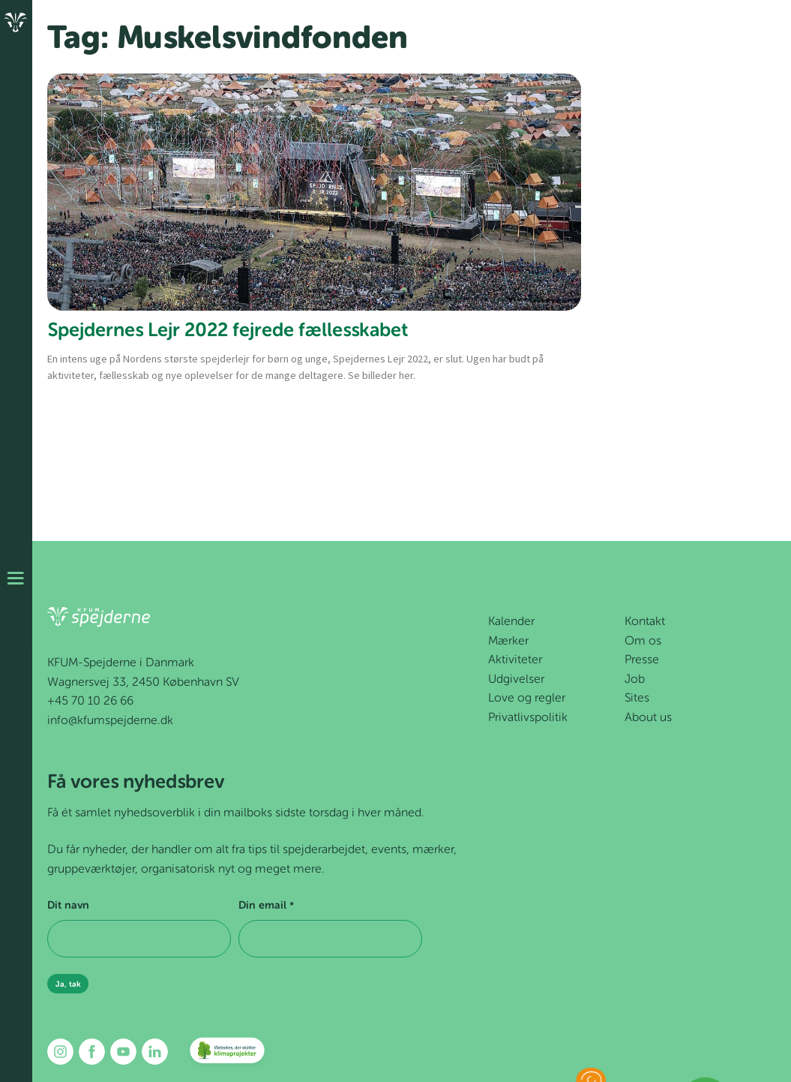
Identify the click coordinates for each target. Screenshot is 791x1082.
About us (648, 718)
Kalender (511, 622)
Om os (643, 642)
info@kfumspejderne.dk (110, 721)
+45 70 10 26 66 (90, 702)
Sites (637, 699)
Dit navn (68, 905)
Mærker (508, 642)
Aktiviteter (515, 660)
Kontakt (645, 622)
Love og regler (526, 699)
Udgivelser (516, 680)
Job (635, 680)
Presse (642, 660)
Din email (265, 906)
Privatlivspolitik (528, 718)
